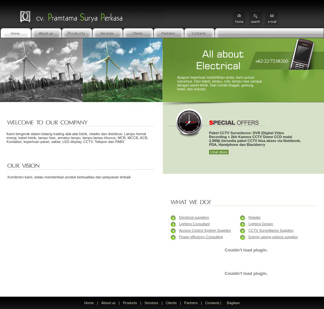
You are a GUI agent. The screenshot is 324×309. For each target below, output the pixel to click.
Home (89, 303)
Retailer (254, 217)
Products (130, 303)
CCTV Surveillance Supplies (270, 230)
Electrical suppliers (194, 217)
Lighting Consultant (194, 224)
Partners (191, 303)
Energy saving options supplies (273, 237)
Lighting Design (260, 224)
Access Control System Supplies (205, 230)
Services (151, 303)
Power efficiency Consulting (201, 237)
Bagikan (233, 303)
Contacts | (213, 303)
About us (108, 303)
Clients (171, 303)
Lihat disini (218, 152)
